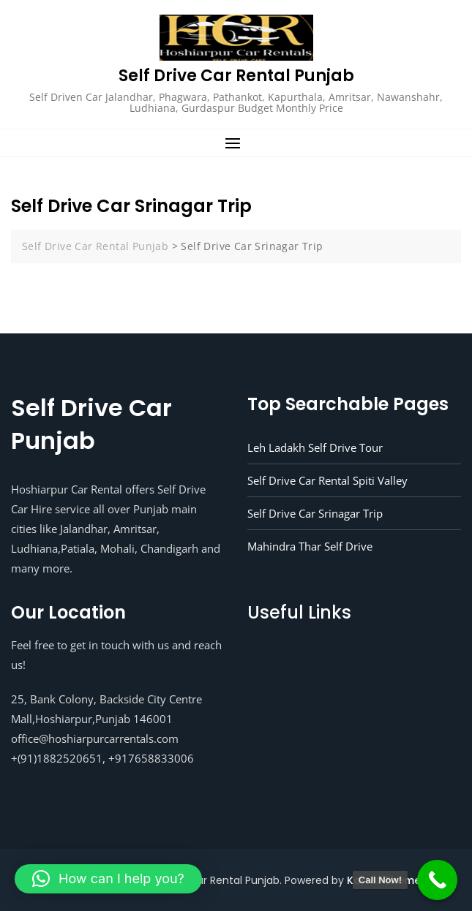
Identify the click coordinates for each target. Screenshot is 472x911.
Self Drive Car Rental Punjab (236, 75)
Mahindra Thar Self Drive (309, 546)
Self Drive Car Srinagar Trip (315, 513)
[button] (236, 143)
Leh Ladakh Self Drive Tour (315, 447)
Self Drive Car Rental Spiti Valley (327, 480)
